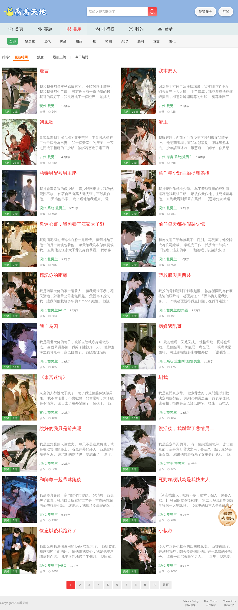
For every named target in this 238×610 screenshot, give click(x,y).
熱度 (40, 57)
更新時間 (21, 57)
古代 (172, 41)
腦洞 (140, 41)
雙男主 (30, 41)
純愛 (63, 41)
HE (94, 41)
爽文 (156, 41)
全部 (12, 41)
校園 (108, 41)
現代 (47, 41)
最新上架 (59, 57)
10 (154, 585)
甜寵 (79, 41)
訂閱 (226, 11)
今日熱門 (81, 57)
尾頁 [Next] (166, 585)
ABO (124, 41)
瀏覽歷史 (205, 11)
